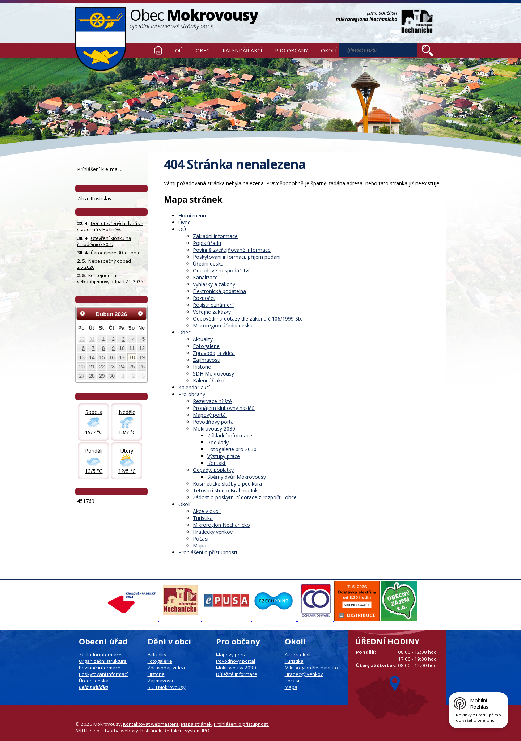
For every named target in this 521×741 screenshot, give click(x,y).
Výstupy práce (223, 456)
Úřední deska (208, 263)
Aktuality (203, 339)
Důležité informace (236, 674)
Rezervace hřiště (212, 401)
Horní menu (192, 215)
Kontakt (216, 463)
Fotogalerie (206, 346)
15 (102, 357)
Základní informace (215, 236)
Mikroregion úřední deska (223, 325)
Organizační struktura (103, 661)
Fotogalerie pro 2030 (232, 449)
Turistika (203, 518)
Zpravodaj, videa (166, 667)
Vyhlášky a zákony (214, 284)
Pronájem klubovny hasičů (224, 408)
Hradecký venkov (213, 531)
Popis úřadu (207, 243)
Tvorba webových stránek (132, 730)
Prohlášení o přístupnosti (207, 552)
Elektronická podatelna (219, 291)
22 (102, 366)
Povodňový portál (214, 421)
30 (82, 339)
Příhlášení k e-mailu (100, 169)
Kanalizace (205, 277)
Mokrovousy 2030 (214, 428)
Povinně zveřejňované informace (232, 249)
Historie (202, 366)
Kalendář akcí (242, 50)
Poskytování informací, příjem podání (236, 256)
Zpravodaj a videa (214, 353)
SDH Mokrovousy (213, 373)
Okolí (328, 50)
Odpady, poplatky (213, 469)
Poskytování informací (103, 674)
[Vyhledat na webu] (427, 50)
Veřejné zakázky (212, 311)
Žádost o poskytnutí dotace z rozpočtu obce (245, 497)
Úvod (158, 50)
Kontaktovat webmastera (151, 724)
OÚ (179, 50)
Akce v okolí (207, 511)
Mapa (199, 545)
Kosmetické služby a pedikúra (227, 483)
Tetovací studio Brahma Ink (225, 490)
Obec (202, 50)
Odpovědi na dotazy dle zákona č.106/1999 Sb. (247, 318)
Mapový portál (210, 414)
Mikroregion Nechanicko (221, 524)
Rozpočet (204, 298)
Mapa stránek (196, 724)
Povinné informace (99, 667)
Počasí (200, 538)
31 (91, 339)
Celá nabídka (93, 687)
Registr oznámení (213, 304)
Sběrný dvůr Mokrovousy (236, 476)
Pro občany (291, 50)
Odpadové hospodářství (221, 270)
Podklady (218, 442)
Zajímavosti (206, 359)
